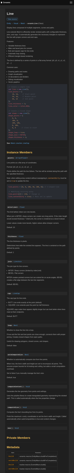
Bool (16, 325)
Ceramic (6, 2)
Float (24, 158)
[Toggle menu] (71, 2)
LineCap (26, 144)
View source (12, 20)
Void (28, 387)
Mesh (23, 24)
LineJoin (19, 144)
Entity (9, 24)
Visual (16, 24)
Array (18, 158)
